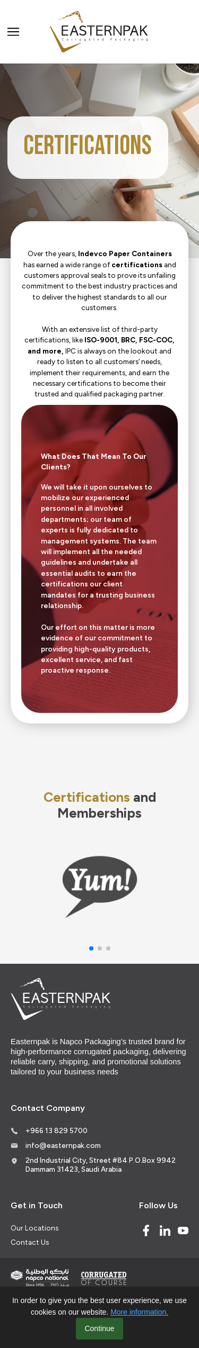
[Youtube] (183, 1230)
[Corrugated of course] (104, 1278)
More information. (139, 1312)
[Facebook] (146, 1230)
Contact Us (30, 1242)
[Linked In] (165, 1230)
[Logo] (99, 32)
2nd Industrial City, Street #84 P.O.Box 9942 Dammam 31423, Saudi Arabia (100, 1165)
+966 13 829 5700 (56, 1130)
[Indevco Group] (40, 1278)
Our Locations (34, 1228)
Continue (99, 1328)
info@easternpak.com (63, 1145)
